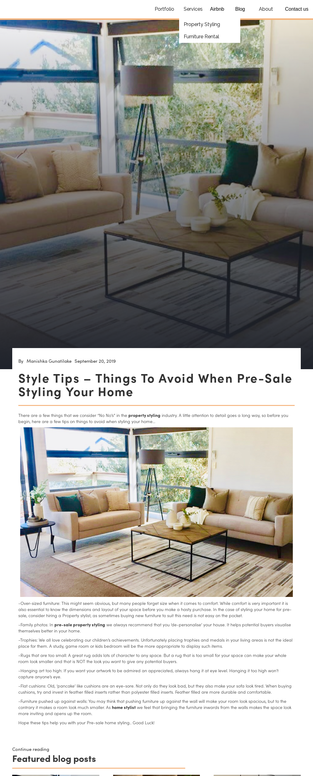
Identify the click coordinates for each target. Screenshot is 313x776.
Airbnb (217, 9)
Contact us (296, 9)
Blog (240, 9)
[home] (23, 4)
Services (193, 9)
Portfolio (164, 9)
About (266, 9)
